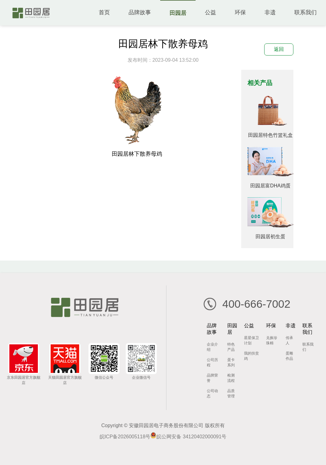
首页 (104, 12)
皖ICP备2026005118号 (125, 436)
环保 (240, 12)
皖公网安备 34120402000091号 (188, 436)
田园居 (178, 13)
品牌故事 (140, 12)
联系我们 (305, 12)
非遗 (270, 12)
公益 (210, 12)
